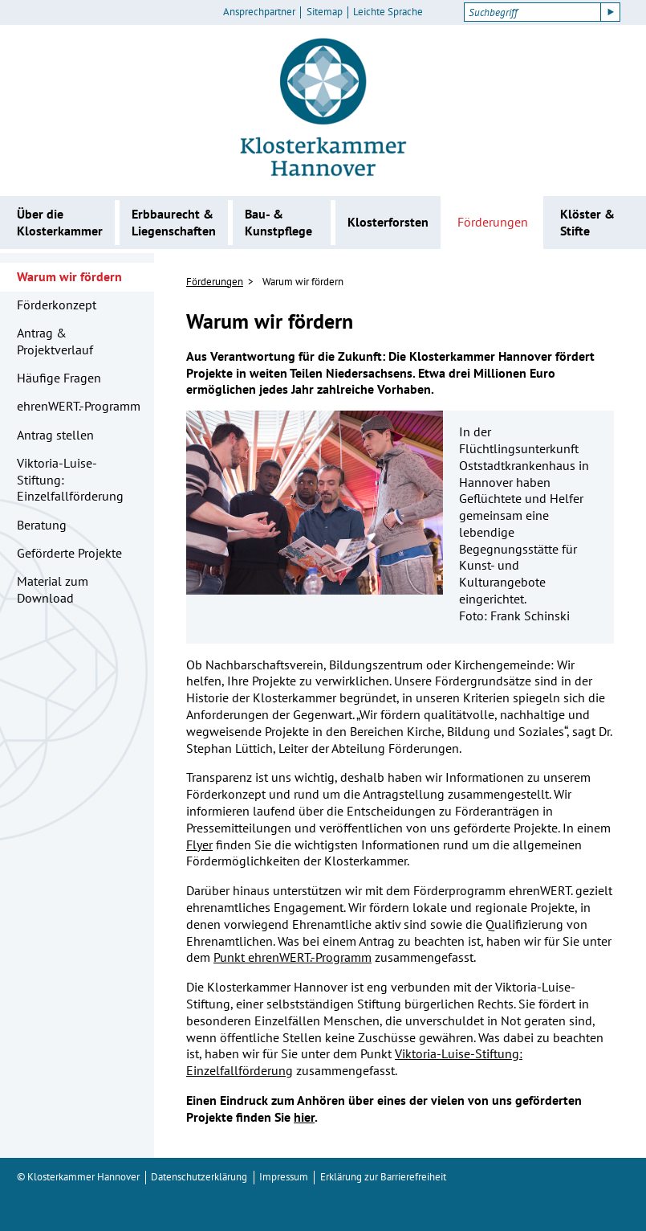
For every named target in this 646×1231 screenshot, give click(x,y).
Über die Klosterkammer (60, 222)
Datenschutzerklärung (199, 1177)
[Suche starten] (610, 12)
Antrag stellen (55, 435)
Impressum (283, 1177)
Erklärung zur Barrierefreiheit (383, 1177)
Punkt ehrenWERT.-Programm (292, 957)
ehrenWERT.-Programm (78, 406)
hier (304, 1117)
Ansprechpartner (259, 12)
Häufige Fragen (59, 378)
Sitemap (325, 12)
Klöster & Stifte (587, 222)
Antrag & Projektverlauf (55, 341)
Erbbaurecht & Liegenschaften (174, 222)
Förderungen (492, 222)
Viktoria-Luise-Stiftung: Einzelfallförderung (70, 480)
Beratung (42, 525)
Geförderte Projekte (69, 553)
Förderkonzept (56, 305)
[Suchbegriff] (532, 12)
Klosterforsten (388, 222)
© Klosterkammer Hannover (78, 1177)
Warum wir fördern (69, 276)
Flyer (199, 844)
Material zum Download (52, 589)
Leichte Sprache (388, 12)
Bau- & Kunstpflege (278, 222)
